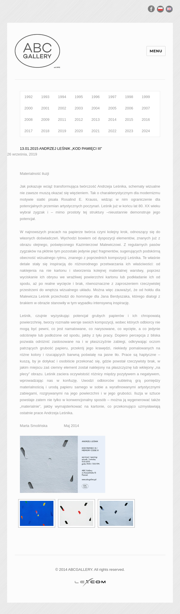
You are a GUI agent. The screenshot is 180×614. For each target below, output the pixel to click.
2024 (146, 131)
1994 (62, 97)
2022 (112, 131)
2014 (112, 119)
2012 (79, 119)
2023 (129, 131)
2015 (129, 119)
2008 (28, 119)
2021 (96, 131)
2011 (62, 119)
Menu (156, 51)
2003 (79, 108)
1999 (146, 97)
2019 (62, 131)
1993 (45, 97)
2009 (45, 119)
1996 (96, 97)
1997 (112, 97)
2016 (146, 119)
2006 (129, 108)
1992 (28, 97)
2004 (96, 108)
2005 (112, 108)
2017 (28, 131)
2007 (146, 108)
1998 (129, 97)
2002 (62, 108)
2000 (28, 108)
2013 (96, 119)
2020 (79, 131)
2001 (45, 108)
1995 (79, 97)
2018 (45, 131)
